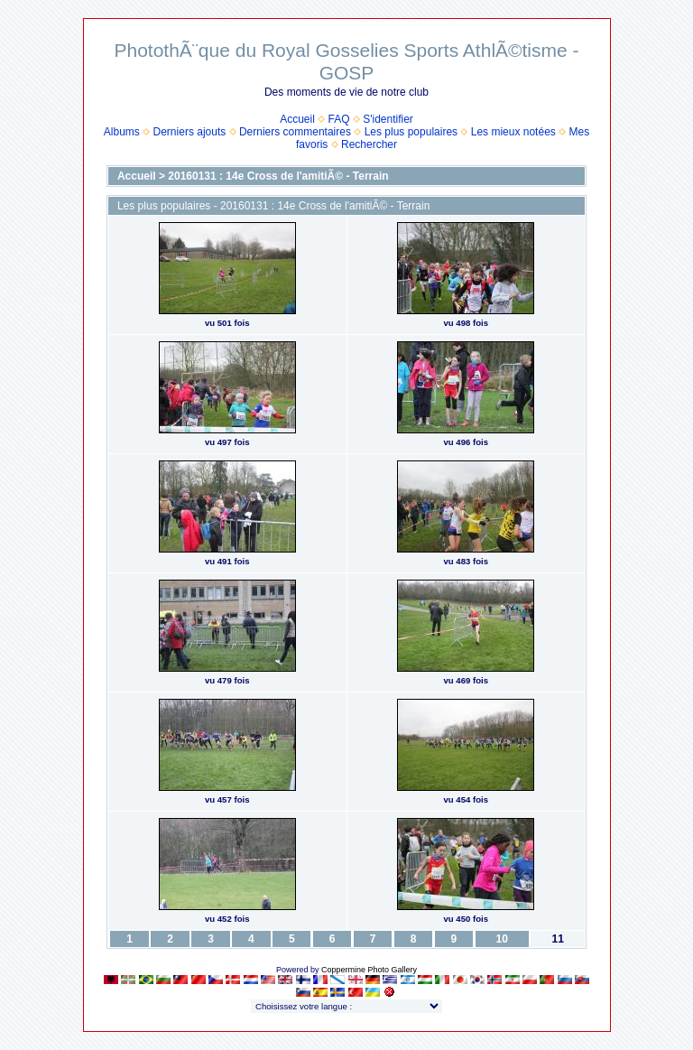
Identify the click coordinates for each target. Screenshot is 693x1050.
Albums (122, 131)
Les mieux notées (513, 131)
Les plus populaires (411, 131)
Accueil (297, 119)
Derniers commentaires (295, 131)
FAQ (339, 119)
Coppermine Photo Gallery (369, 969)
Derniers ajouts (189, 131)
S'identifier (388, 119)
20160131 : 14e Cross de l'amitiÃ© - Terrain (278, 176)
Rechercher (369, 144)
